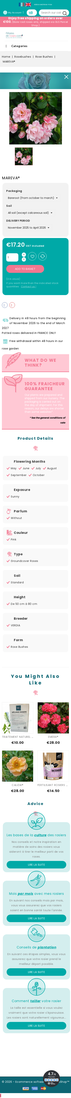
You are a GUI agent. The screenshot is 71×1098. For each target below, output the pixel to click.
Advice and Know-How (43, 5)
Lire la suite (36, 865)
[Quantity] (12, 257)
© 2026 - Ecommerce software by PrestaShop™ (35, 1082)
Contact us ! (28, 286)
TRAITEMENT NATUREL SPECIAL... (23, 737)
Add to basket (25, 268)
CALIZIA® (17, 785)
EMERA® (53, 737)
